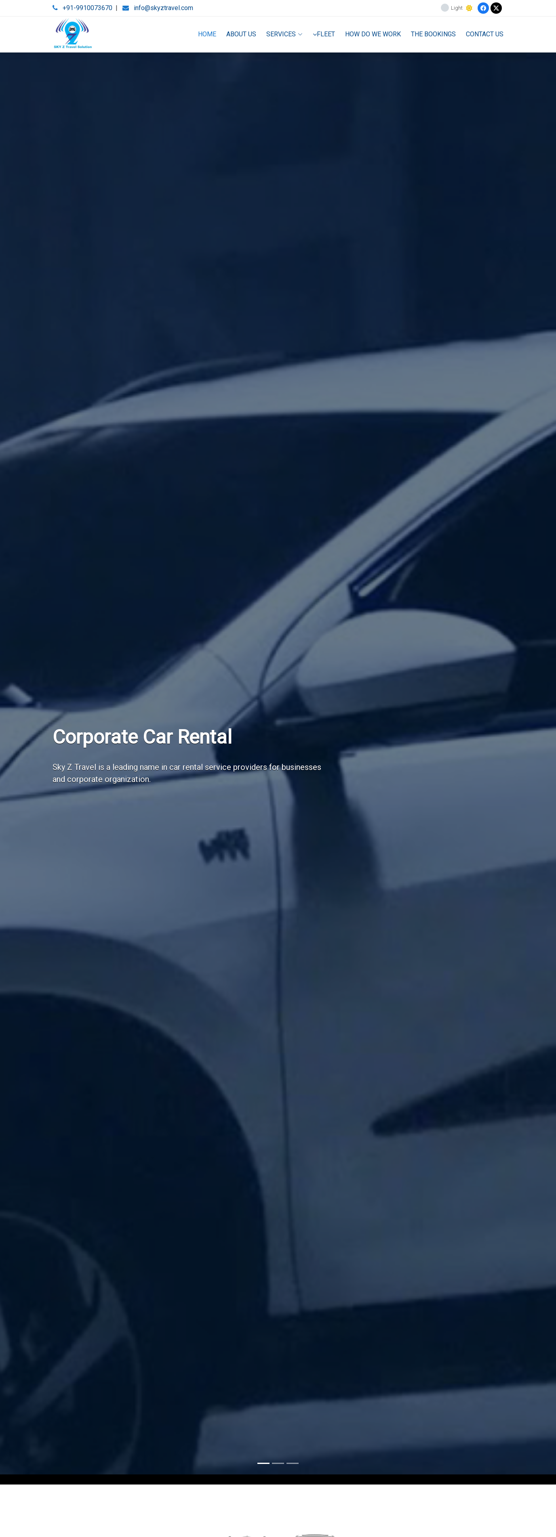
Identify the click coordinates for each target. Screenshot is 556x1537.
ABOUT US (241, 34)
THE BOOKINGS (433, 34)
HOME (207, 34)
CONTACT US (484, 34)
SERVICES (284, 34)
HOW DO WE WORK (373, 34)
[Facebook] (483, 8)
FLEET (324, 34)
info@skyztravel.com (163, 8)
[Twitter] (496, 8)
